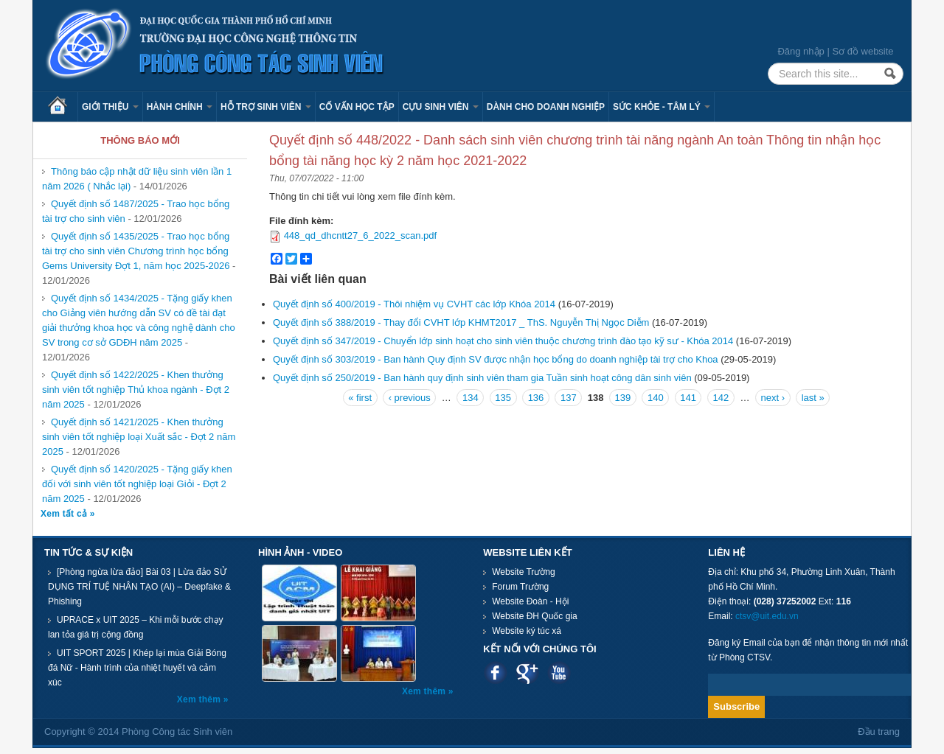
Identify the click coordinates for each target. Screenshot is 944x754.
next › (773, 397)
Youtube (558, 672)
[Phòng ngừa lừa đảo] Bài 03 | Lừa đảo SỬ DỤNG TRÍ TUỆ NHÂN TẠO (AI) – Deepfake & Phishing (139, 587)
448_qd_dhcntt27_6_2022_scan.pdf (360, 235)
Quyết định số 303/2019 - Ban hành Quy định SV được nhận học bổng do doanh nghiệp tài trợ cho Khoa (495, 359)
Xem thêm (200, 699)
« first (360, 397)
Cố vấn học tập (357, 107)
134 (470, 397)
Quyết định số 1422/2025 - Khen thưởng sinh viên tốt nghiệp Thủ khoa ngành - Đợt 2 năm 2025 (135, 389)
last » (813, 397)
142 (721, 397)
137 (568, 397)
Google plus (527, 672)
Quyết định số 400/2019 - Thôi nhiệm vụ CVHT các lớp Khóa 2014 (414, 304)
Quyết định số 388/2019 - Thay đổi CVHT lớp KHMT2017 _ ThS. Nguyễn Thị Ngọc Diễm (461, 322)
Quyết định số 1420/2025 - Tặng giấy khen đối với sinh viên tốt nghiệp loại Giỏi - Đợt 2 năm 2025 (137, 484)
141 (688, 397)
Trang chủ (62, 107)
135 (503, 397)
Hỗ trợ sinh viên (266, 107)
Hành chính (179, 107)
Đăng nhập (800, 51)
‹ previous (410, 397)
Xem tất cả (65, 514)
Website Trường (523, 572)
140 (656, 397)
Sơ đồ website (862, 51)
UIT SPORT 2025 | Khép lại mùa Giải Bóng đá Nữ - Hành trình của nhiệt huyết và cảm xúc (137, 668)
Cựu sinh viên (441, 107)
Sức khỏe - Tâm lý (661, 107)
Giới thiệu (110, 107)
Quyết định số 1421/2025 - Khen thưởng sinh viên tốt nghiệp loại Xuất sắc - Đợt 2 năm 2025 (138, 436)
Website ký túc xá (526, 631)
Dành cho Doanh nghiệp (546, 107)
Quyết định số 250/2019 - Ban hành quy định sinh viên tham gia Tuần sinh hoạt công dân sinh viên (482, 377)
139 (623, 397)
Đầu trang (879, 731)
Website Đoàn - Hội (530, 601)
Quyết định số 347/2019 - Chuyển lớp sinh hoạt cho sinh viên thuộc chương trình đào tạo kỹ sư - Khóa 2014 (503, 340)
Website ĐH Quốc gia (534, 616)
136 (536, 397)
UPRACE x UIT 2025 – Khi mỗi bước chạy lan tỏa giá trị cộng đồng (135, 627)
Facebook (495, 672)
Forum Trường (520, 587)
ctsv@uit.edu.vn (767, 616)
